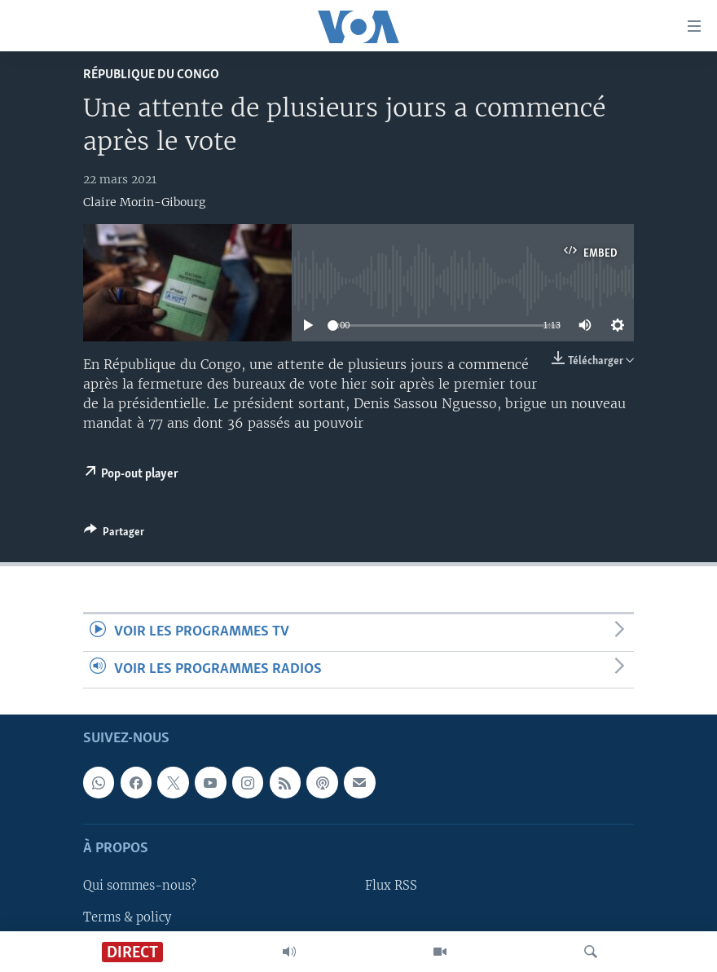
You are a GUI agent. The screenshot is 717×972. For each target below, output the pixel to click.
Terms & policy (127, 916)
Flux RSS (391, 885)
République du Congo (151, 74)
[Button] (114, 534)
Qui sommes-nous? (139, 885)
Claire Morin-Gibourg (144, 202)
